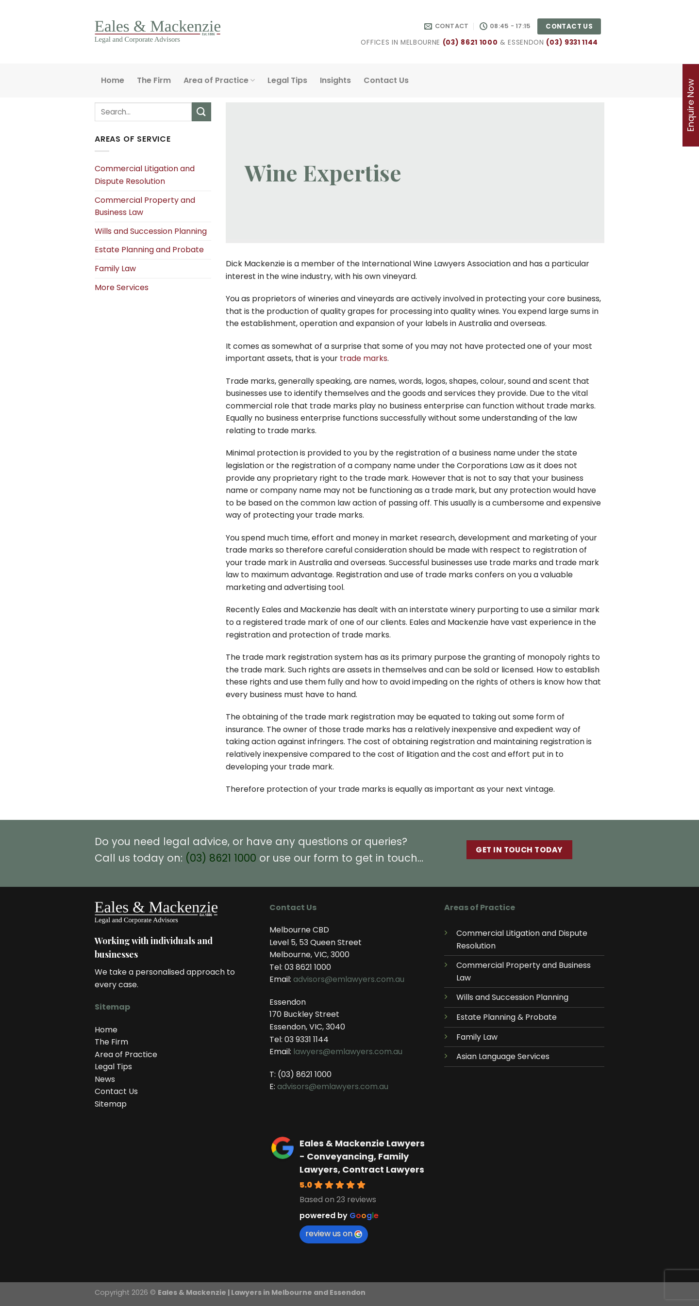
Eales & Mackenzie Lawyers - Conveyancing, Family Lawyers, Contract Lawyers (362, 1156)
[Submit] (201, 111)
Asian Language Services (502, 1056)
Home (112, 80)
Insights (335, 80)
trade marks (363, 358)
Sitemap (111, 1104)
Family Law (115, 268)
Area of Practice (219, 80)
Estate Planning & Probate (506, 1017)
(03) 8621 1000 (470, 42)
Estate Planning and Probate (149, 249)
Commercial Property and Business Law (145, 206)
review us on (333, 1233)
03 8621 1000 (307, 967)
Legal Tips (287, 80)
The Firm (154, 80)
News (105, 1079)
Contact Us (386, 80)
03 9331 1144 (306, 1039)
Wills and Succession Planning (151, 231)
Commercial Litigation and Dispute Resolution (145, 175)
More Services (122, 287)
